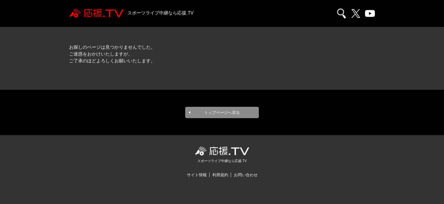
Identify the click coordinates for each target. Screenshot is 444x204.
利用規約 (220, 175)
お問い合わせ (246, 175)
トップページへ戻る (222, 112)
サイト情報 (197, 175)
